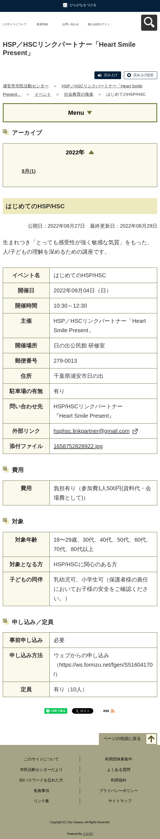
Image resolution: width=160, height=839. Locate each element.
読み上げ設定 (144, 75)
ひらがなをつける (83, 5)
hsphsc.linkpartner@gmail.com (96, 431)
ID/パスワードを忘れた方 (41, 780)
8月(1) (29, 171)
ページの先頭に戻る (122, 738)
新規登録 (42, 24)
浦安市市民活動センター (26, 86)
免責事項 (41, 790)
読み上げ (111, 75)
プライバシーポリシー (118, 790)
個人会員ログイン (99, 24)
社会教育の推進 (78, 94)
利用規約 (118, 780)
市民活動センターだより (41, 769)
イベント (42, 94)
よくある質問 (118, 769)
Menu (76, 112)
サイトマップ (120, 801)
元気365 (88, 833)
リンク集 (41, 801)
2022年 (75, 152)
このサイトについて (14, 24)
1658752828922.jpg (78, 446)
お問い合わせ (70, 24)
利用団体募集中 (118, 759)
